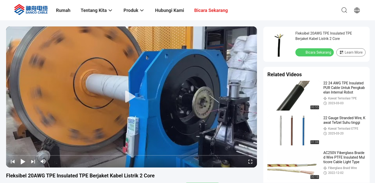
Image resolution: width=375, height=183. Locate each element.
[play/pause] (23, 161)
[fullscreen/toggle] (250, 161)
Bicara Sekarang (315, 52)
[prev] (13, 161)
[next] (33, 161)
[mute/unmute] (43, 161)
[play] (131, 96)
